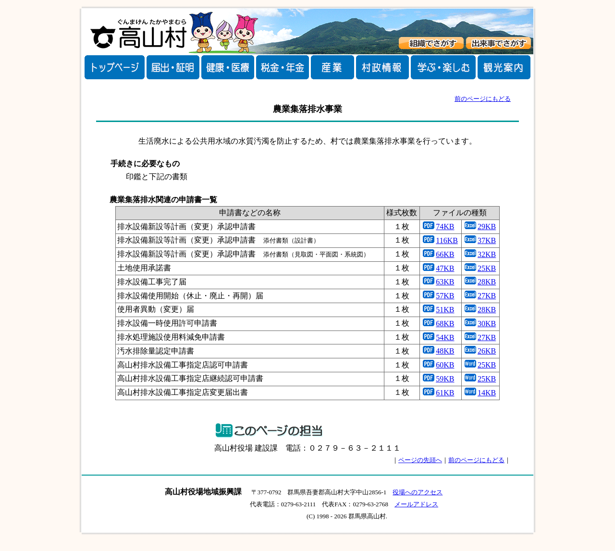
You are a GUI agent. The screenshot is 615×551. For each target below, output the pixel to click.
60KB (445, 365)
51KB (445, 310)
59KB (445, 379)
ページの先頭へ (420, 460)
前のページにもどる (483, 98)
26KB (487, 351)
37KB (487, 240)
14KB (487, 393)
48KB (445, 351)
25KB (487, 268)
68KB (445, 323)
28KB (487, 282)
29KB (487, 226)
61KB (445, 393)
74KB (445, 226)
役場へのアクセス (418, 492)
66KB (445, 254)
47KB (445, 268)
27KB (487, 296)
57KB (445, 296)
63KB (445, 282)
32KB (487, 254)
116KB (447, 240)
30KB (487, 323)
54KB (445, 337)
